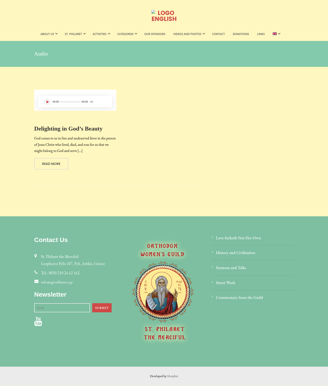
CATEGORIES (125, 34)
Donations (241, 34)
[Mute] (92, 101)
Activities (100, 34)
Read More (51, 164)
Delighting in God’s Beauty (68, 128)
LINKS (261, 34)
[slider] (70, 102)
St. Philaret (73, 34)
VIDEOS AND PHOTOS (187, 34)
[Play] (47, 101)
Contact (218, 34)
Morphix (172, 376)
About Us (47, 34)
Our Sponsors (154, 34)
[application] (75, 101)
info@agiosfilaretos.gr (58, 282)
